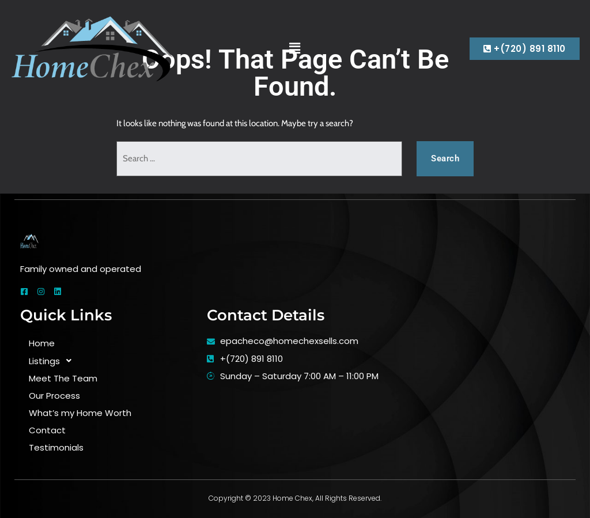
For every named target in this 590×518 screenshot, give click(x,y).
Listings (53, 361)
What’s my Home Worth (80, 413)
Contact (47, 430)
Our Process (54, 396)
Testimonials (56, 447)
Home (42, 343)
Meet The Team (63, 378)
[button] (295, 48)
